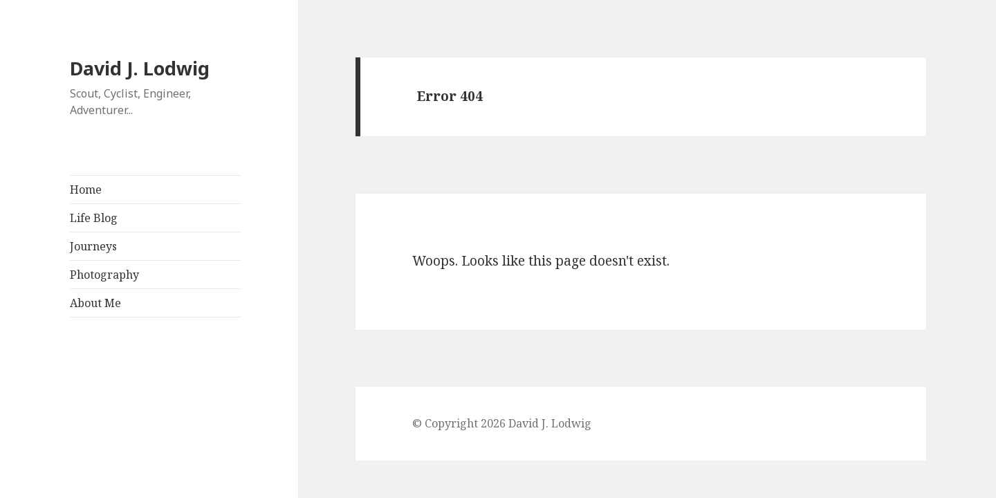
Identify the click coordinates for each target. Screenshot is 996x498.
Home (86, 189)
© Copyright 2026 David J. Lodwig (501, 423)
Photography (104, 274)
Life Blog (94, 217)
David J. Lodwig (140, 68)
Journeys (93, 246)
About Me (95, 303)
